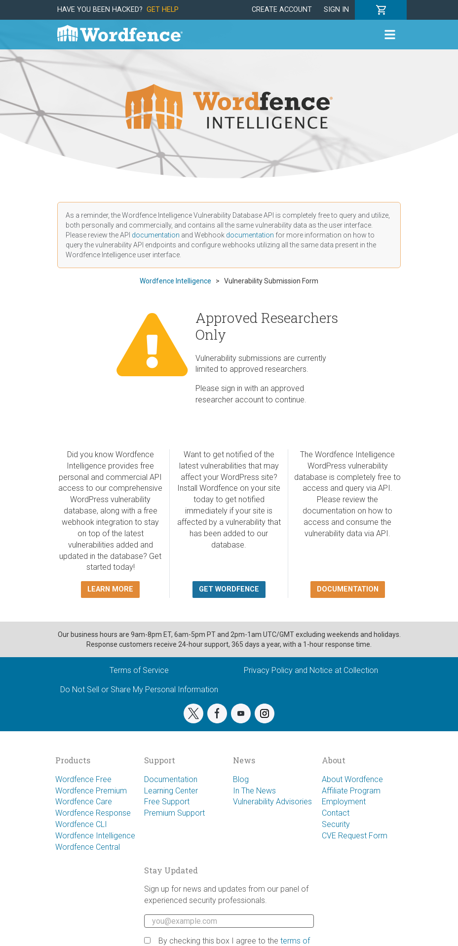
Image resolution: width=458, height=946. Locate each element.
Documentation (170, 779)
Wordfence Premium (91, 790)
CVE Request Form (354, 835)
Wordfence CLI (81, 824)
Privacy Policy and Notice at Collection (311, 670)
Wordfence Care (83, 801)
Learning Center (171, 790)
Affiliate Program (351, 790)
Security (336, 824)
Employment (344, 801)
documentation (156, 235)
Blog (241, 779)
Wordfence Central (87, 847)
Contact (335, 813)
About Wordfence (352, 779)
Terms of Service (139, 670)
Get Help (163, 9)
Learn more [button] (110, 589)
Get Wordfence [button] (229, 589)
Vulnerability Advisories (272, 801)
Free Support (167, 801)
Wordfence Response (93, 813)
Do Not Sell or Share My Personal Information (139, 689)
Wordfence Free (83, 779)
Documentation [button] (348, 589)
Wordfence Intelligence (95, 835)
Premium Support (174, 813)
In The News (254, 790)
